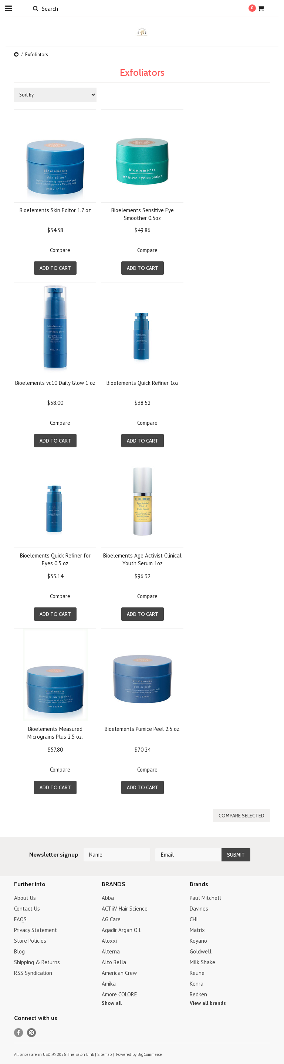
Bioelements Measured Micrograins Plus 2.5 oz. (55, 732)
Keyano (198, 940)
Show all (112, 1003)
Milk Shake (202, 962)
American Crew (119, 972)
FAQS (20, 919)
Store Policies (30, 940)
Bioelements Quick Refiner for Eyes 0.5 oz (55, 559)
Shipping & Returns (37, 962)
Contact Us (27, 908)
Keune (197, 972)
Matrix (197, 929)
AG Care (111, 919)
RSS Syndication (33, 972)
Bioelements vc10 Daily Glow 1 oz (55, 382)
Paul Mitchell (205, 897)
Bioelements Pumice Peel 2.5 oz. (142, 728)
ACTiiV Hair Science (125, 908)
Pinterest (31, 1032)
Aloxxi (109, 940)
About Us (25, 897)
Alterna (111, 951)
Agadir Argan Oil (121, 929)
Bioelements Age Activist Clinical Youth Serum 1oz (142, 559)
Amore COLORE (119, 994)
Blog (19, 951)
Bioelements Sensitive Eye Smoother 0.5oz (142, 214)
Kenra (196, 983)
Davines (199, 908)
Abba (108, 897)
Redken (198, 994)
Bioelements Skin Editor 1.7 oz (55, 210)
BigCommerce (150, 1054)
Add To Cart (55, 268)
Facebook (18, 1032)
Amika (109, 983)
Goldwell (201, 951)
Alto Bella (114, 962)
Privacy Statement (35, 929)
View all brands (208, 1003)
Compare (60, 250)
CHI (194, 919)
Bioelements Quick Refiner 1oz (142, 382)
